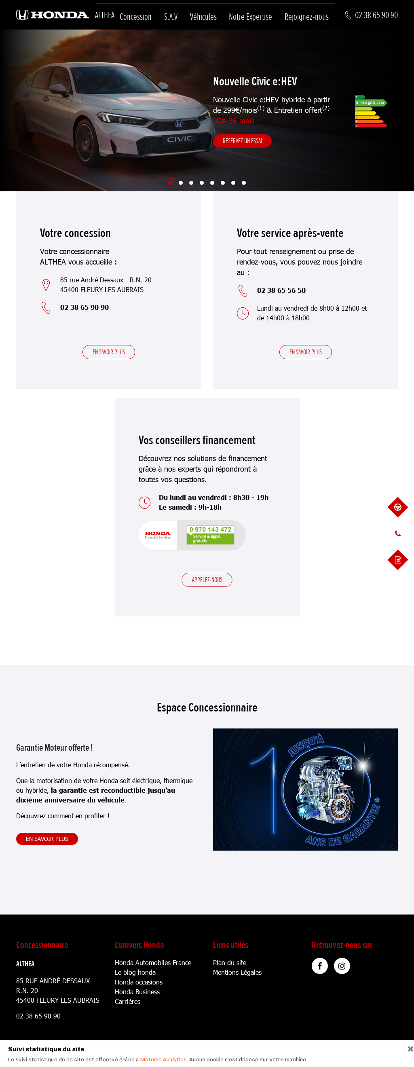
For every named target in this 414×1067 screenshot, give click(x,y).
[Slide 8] (244, 183)
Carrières (127, 1001)
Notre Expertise (250, 17)
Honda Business (137, 991)
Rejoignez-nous (307, 17)
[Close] (407, 1047)
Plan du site (229, 962)
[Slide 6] (223, 183)
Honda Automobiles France (153, 962)
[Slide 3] (191, 183)
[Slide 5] (212, 183)
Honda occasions (139, 982)
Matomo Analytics (163, 1059)
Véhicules (203, 17)
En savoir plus (109, 351)
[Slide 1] (170, 183)
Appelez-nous (207, 579)
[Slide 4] (202, 183)
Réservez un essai (242, 140)
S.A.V (170, 17)
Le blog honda (135, 972)
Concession (136, 17)
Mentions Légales (237, 972)
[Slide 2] (181, 183)
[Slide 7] (233, 183)
